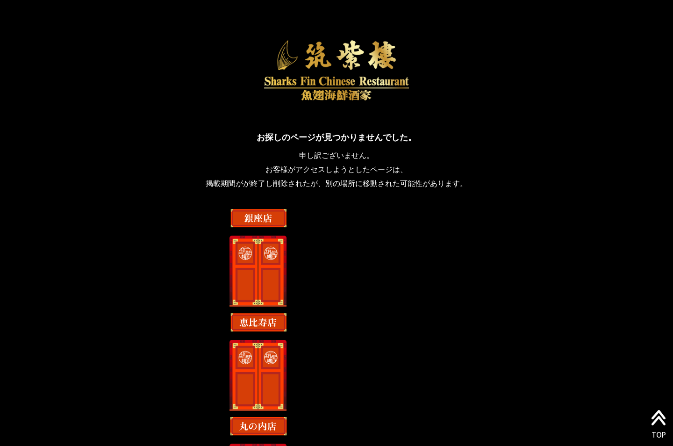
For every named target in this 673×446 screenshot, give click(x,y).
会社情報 (252, 399)
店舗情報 (301, 399)
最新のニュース (409, 399)
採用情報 (350, 399)
